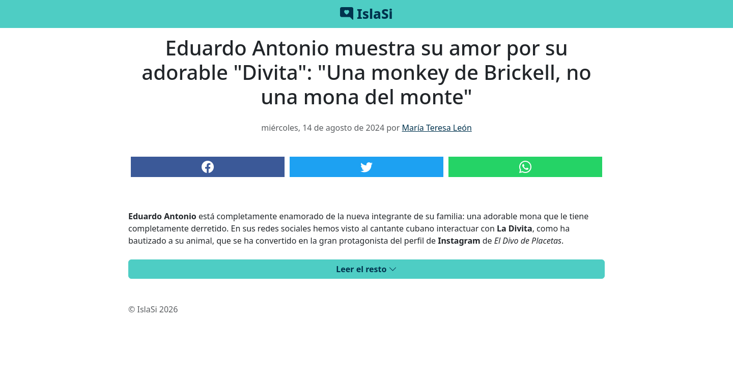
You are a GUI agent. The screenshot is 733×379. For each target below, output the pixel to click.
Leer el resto (366, 269)
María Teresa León (437, 127)
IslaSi (366, 14)
